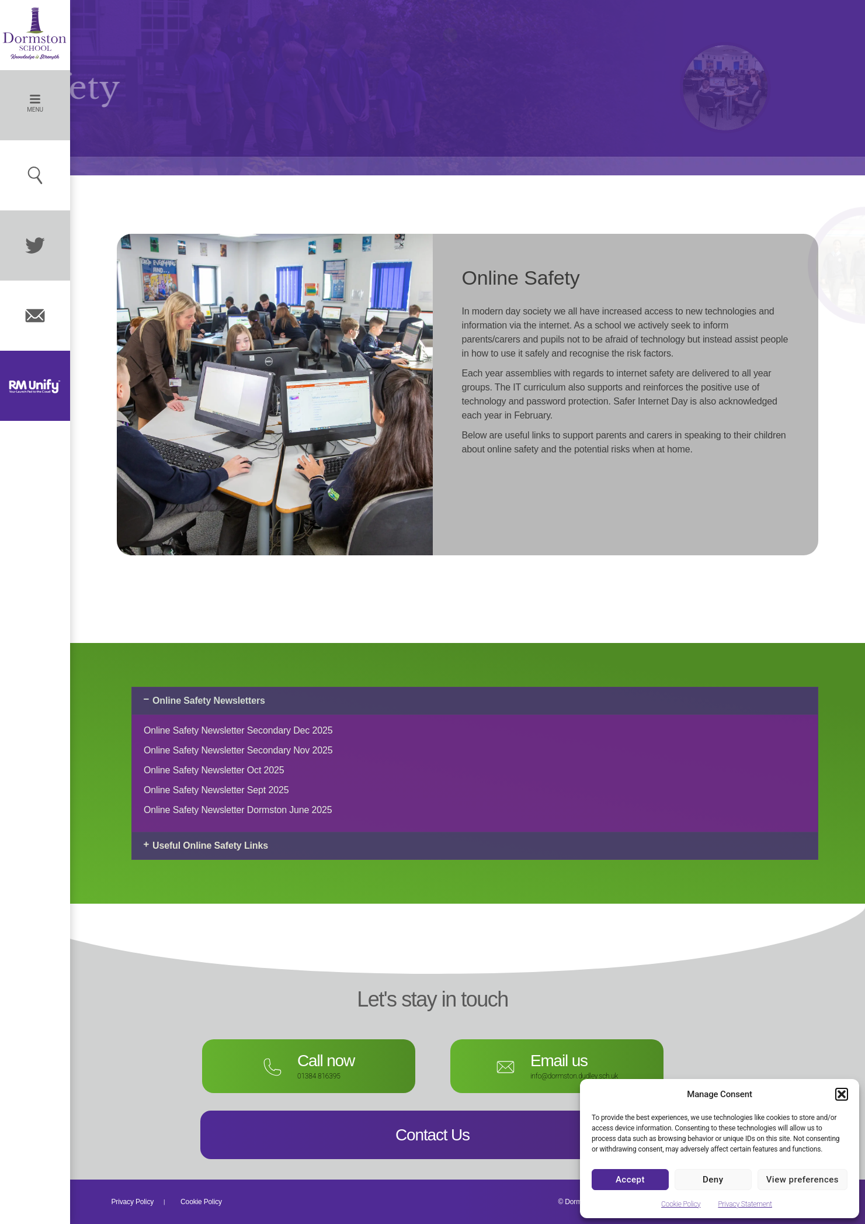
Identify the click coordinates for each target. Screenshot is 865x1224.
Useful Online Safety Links (210, 845)
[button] (841, 1094)
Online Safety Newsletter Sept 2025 (216, 790)
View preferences (802, 1179)
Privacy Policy (133, 1202)
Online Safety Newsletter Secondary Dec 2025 (238, 730)
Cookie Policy (680, 1204)
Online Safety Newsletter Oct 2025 (214, 770)
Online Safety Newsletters (208, 701)
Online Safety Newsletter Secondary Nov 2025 (238, 750)
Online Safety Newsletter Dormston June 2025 (238, 810)
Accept (630, 1179)
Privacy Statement (745, 1204)
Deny (713, 1179)
